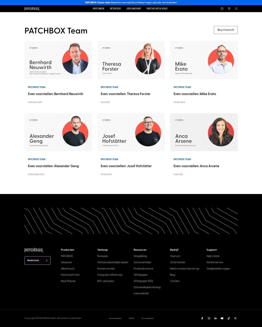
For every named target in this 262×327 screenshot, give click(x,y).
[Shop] (222, 8)
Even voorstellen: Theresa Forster (126, 94)
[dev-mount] (133, 8)
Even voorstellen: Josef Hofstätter (126, 166)
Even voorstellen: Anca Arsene (196, 166)
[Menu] (236, 8)
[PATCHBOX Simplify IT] (33, 250)
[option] (194, 323)
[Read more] (58, 60)
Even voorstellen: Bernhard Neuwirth (55, 94)
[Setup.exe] (115, 8)
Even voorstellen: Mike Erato (195, 94)
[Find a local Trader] (229, 8)
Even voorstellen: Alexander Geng (53, 166)
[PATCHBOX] (98, 8)
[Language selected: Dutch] (37, 260)
